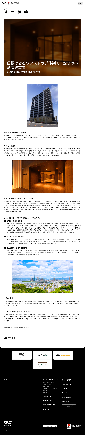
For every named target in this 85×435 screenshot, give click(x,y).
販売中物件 (45, 392)
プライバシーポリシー (9, 430)
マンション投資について (50, 380)
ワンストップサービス (48, 384)
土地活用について (47, 396)
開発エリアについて (47, 386)
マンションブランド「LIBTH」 (50, 388)
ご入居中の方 (46, 409)
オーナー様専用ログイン (69, 406)
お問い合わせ (65, 402)
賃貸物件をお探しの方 (48, 405)
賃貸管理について (47, 401)
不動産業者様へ (66, 384)
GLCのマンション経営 (48, 382)
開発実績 (44, 390)
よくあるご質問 (66, 397)
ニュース (64, 393)
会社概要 (64, 389)
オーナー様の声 (66, 380)
